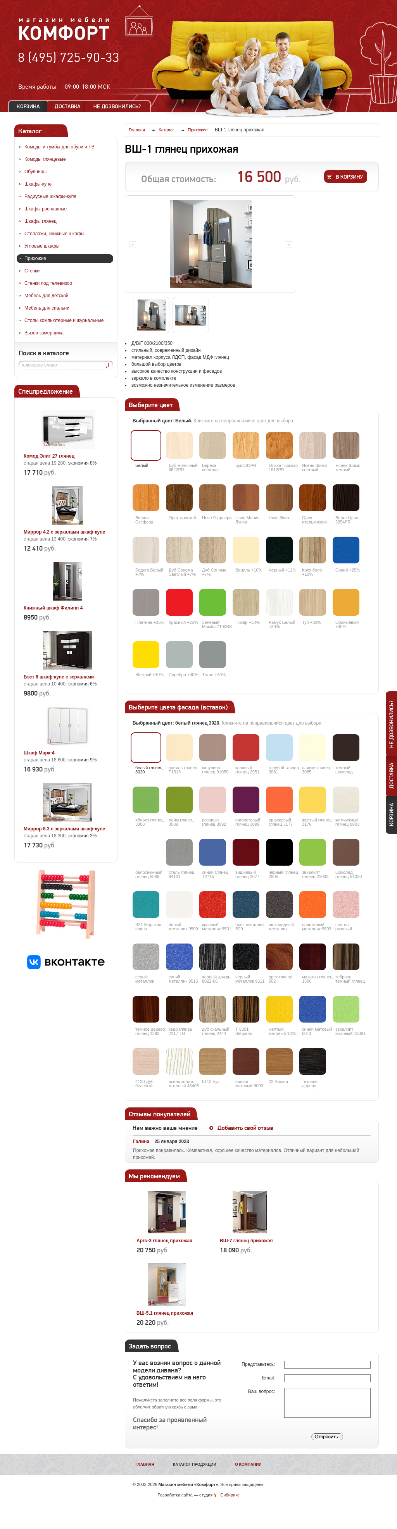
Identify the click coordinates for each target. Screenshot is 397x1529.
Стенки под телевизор (48, 283)
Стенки (32, 271)
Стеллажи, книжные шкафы (54, 233)
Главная (144, 1464)
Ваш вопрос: (262, 1391)
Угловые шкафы (41, 246)
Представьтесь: (259, 1364)
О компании (248, 1464)
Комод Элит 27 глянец (49, 456)
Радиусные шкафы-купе (50, 196)
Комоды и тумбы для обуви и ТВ (59, 147)
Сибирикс (229, 1495)
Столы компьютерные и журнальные (64, 320)
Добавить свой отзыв (245, 1127)
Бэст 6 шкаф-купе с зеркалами (59, 677)
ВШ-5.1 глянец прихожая (164, 1313)
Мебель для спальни (46, 308)
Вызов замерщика (44, 333)
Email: (269, 1378)
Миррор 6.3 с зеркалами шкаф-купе (64, 829)
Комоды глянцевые (45, 159)
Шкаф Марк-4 (39, 753)
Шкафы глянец (40, 221)
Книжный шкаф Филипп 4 (53, 608)
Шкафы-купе (38, 184)
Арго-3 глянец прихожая (164, 1240)
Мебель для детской (46, 295)
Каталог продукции (194, 1464)
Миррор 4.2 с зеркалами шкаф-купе (64, 532)
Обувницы (35, 171)
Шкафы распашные (45, 209)
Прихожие (35, 258)
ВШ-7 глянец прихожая (246, 1240)
